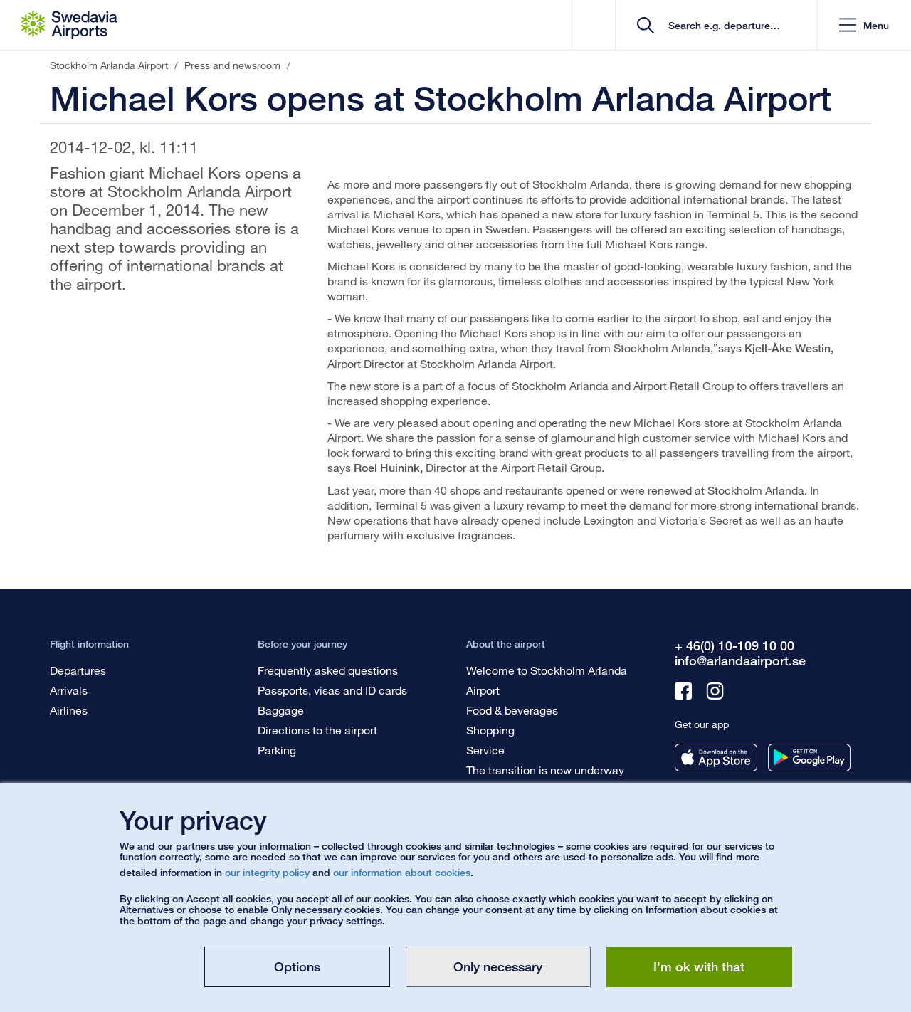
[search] (721, 25)
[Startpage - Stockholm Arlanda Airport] (69, 25)
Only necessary (497, 966)
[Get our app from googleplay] (809, 757)
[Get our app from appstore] (716, 757)
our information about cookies (401, 872)
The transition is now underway (545, 769)
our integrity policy (267, 872)
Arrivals (69, 690)
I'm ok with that (698, 966)
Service (485, 750)
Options (297, 966)
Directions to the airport (317, 730)
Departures (78, 670)
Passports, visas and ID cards (332, 690)
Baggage (281, 710)
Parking (277, 750)
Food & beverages (512, 710)
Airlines (69, 710)
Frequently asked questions (328, 670)
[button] (864, 25)
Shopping (490, 730)
